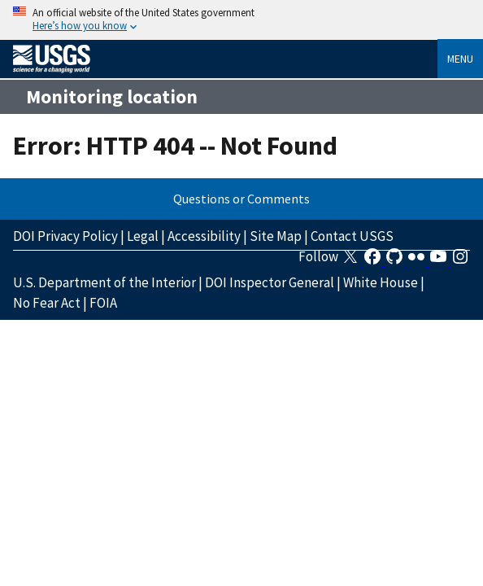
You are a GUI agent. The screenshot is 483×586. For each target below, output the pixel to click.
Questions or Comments (241, 198)
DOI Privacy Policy (65, 236)
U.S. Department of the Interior (104, 282)
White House (380, 282)
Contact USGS (352, 236)
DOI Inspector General (269, 282)
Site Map (276, 236)
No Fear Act (46, 303)
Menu (460, 58)
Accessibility (204, 236)
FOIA (103, 303)
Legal (143, 236)
